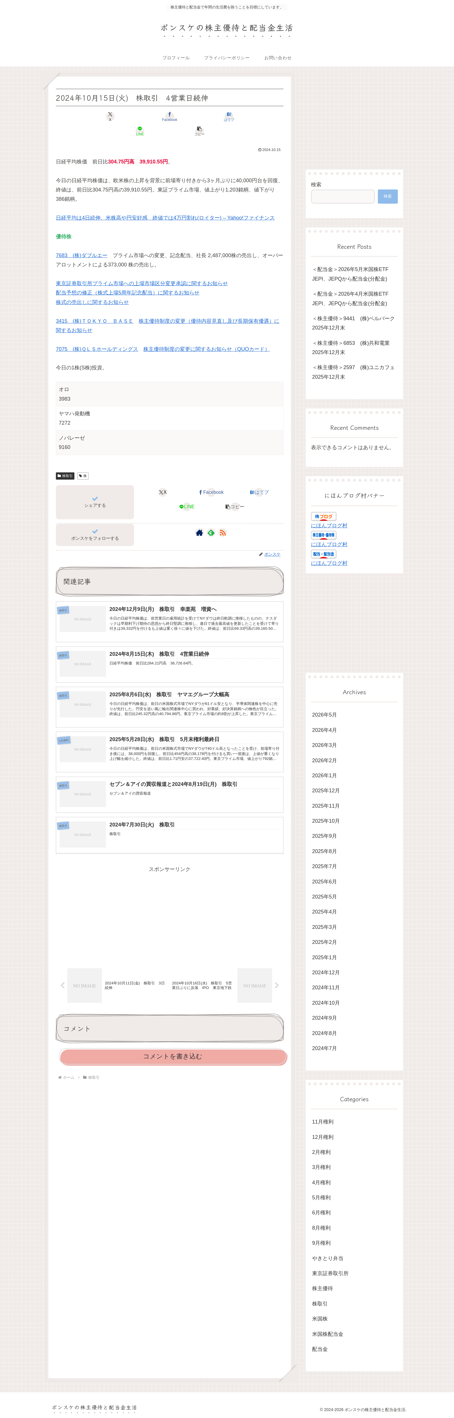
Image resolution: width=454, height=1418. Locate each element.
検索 (316, 184)
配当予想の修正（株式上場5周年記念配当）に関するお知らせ (127, 278)
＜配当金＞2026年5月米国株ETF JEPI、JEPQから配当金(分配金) (353, 273)
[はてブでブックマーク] (169, 116)
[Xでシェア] (93, 116)
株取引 (65, 461)
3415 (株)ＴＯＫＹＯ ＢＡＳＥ (94, 307)
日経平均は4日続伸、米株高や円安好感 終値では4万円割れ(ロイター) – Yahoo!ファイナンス (165, 203)
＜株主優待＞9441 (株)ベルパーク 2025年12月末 (355, 323)
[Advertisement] (169, 904)
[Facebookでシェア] (131, 116)
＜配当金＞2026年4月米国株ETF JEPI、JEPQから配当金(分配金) (353, 298)
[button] (246, 116)
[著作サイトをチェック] (199, 518)
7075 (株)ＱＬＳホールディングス (97, 335)
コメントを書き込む (172, 1047)
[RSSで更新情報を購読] (222, 518)
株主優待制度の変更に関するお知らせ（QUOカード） (206, 335)
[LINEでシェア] (208, 116)
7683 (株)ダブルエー (81, 241)
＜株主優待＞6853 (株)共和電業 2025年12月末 (353, 347)
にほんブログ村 (329, 525)
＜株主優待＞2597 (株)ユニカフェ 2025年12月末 (355, 372)
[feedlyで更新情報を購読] (211, 518)
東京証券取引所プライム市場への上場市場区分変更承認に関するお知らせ (142, 269)
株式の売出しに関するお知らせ (92, 288)
